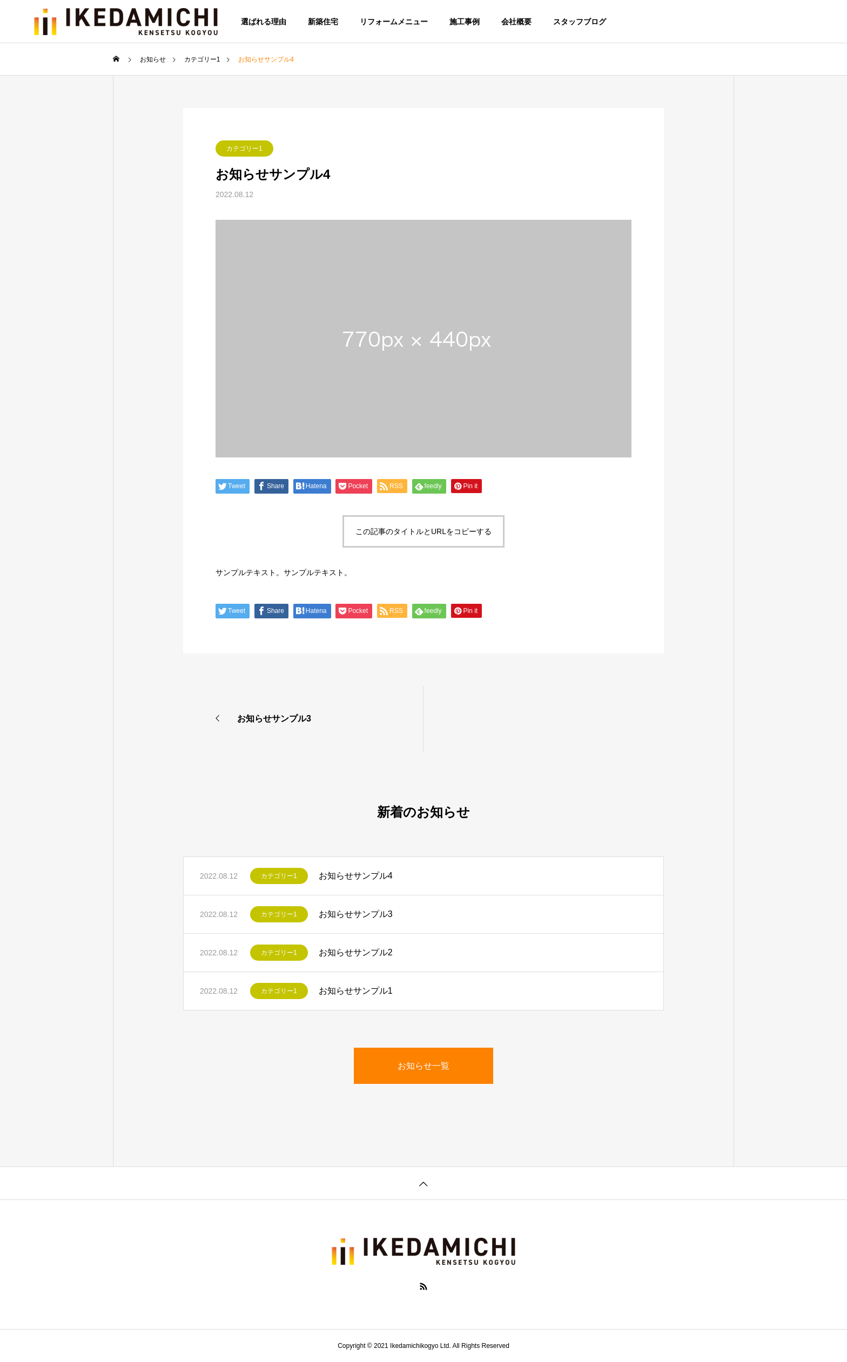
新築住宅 (323, 21)
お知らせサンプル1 (356, 990)
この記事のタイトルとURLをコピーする (423, 531)
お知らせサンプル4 (356, 875)
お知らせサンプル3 (356, 914)
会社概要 (516, 21)
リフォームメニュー (394, 21)
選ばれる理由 (263, 21)
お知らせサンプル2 (356, 952)
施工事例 (464, 21)
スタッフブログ (579, 21)
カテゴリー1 (244, 148)
